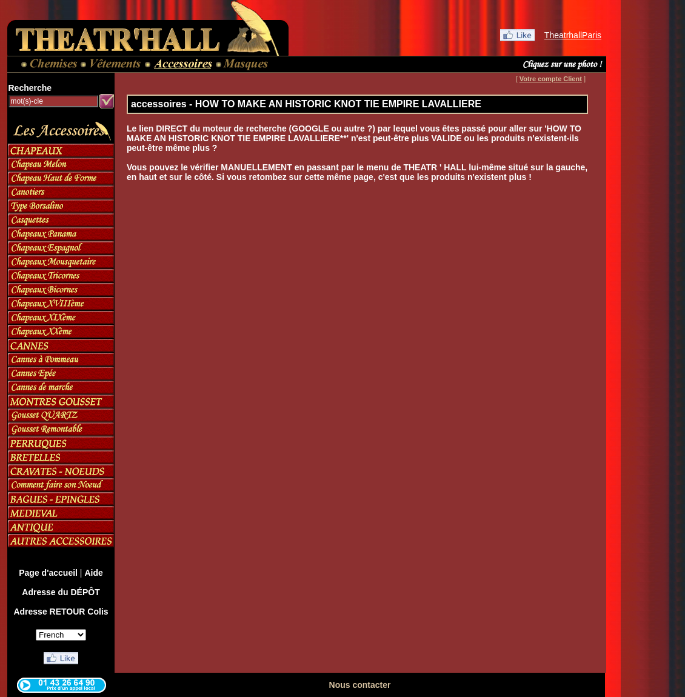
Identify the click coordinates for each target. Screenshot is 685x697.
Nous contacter (360, 685)
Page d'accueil (48, 573)
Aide (93, 573)
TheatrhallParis (572, 35)
